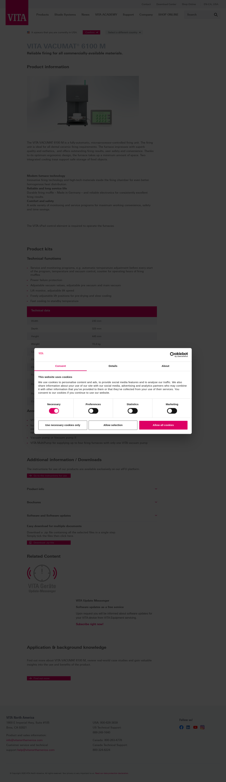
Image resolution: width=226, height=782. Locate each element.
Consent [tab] (60, 365)
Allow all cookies (163, 425)
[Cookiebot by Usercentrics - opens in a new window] (172, 354)
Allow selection (112, 425)
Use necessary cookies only (62, 425)
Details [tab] (113, 365)
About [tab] (165, 365)
